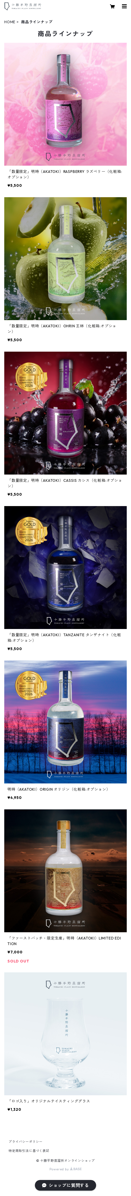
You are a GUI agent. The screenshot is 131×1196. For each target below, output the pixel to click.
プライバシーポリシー (26, 1142)
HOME (9, 22)
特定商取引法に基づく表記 (29, 1151)
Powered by (66, 1169)
